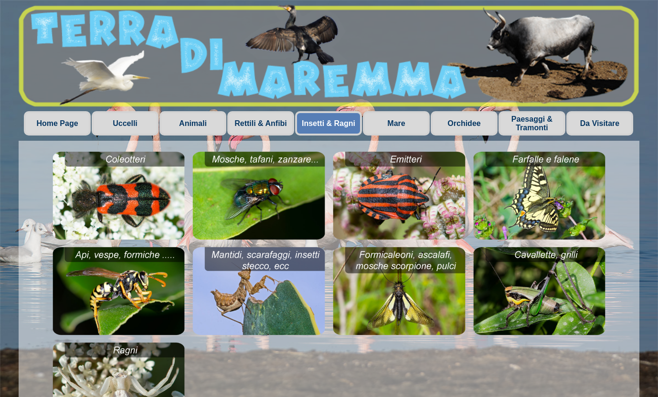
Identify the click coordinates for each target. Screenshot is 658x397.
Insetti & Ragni (328, 123)
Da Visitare (599, 123)
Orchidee (463, 123)
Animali (193, 123)
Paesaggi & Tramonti (531, 123)
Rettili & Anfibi (260, 123)
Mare (396, 123)
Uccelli (125, 123)
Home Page (57, 123)
